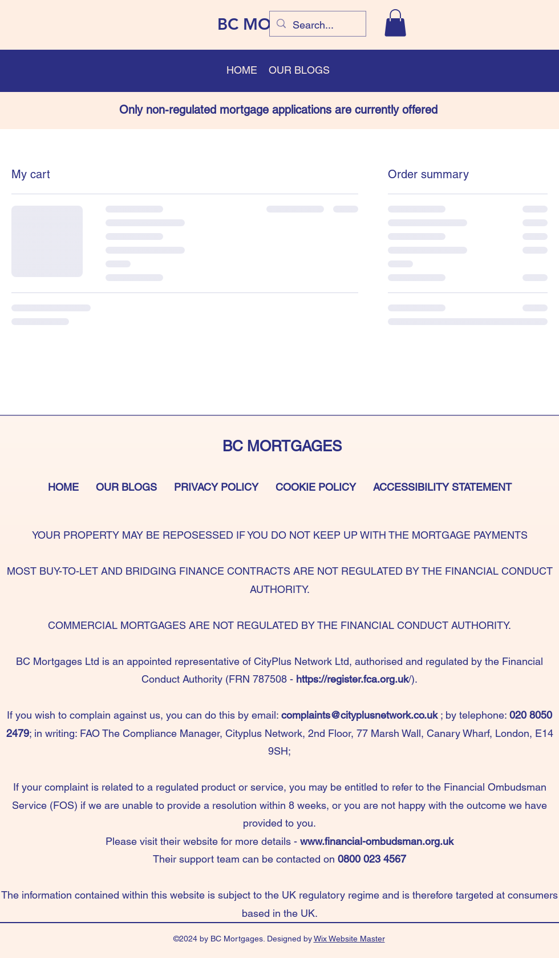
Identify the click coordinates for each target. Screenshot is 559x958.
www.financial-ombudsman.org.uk (376, 841)
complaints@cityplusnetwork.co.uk (359, 715)
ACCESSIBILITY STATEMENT (442, 487)
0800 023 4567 (372, 859)
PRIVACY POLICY (216, 487)
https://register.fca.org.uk (352, 679)
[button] (395, 23)
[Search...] (317, 25)
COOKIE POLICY (316, 487)
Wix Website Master (349, 938)
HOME (63, 487)
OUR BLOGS (126, 487)
